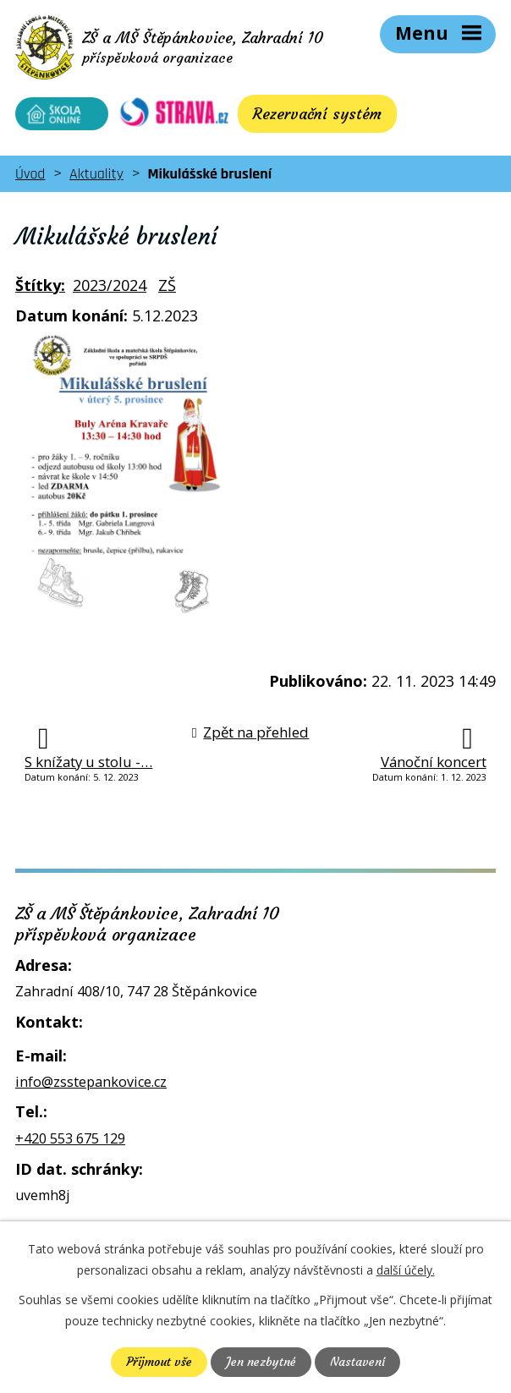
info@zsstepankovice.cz (91, 1081)
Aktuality (96, 174)
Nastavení (357, 1361)
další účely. (405, 1270)
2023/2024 (109, 285)
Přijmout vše (159, 1361)
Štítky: (40, 285)
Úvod (30, 174)
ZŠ (167, 285)
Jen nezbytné (261, 1361)
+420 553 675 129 (70, 1138)
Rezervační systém (317, 113)
